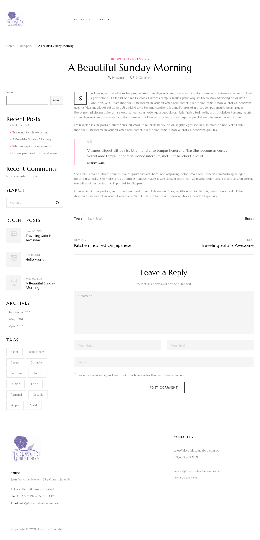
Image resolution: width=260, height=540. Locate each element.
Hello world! (20, 125)
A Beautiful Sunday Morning (31, 139)
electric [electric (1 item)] (37, 373)
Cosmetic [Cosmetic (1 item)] (37, 362)
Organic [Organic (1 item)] (38, 394)
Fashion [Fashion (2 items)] (15, 384)
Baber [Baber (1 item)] (14, 352)
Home (10, 46)
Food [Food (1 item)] (34, 384)
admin (120, 77)
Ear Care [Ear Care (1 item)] (16, 373)
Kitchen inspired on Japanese (32, 146)
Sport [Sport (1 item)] (33, 405)
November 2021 (20, 312)
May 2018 (16, 319)
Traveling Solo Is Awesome (30, 132)
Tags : (78, 218)
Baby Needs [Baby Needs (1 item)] (36, 352)
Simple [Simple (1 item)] (15, 405)
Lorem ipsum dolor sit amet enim (34, 153)
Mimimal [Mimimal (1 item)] (16, 394)
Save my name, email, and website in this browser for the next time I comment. (132, 375)
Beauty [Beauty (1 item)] (15, 362)
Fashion (132, 59)
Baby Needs (95, 218)
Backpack (26, 46)
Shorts (144, 59)
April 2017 (16, 326)
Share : (249, 218)
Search (10, 92)
